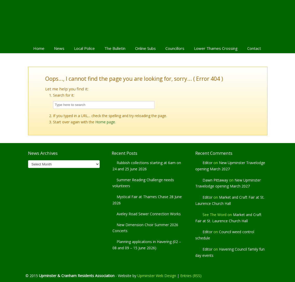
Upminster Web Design (156, 275)
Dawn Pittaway (215, 180)
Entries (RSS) (191, 275)
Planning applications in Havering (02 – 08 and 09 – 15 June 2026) (146, 244)
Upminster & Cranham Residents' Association (147, 21)
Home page (105, 121)
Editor (207, 162)
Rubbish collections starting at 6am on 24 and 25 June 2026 (146, 165)
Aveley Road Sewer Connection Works (149, 213)
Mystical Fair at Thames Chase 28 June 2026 (147, 199)
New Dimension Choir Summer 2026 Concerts (145, 227)
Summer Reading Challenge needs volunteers (143, 183)
